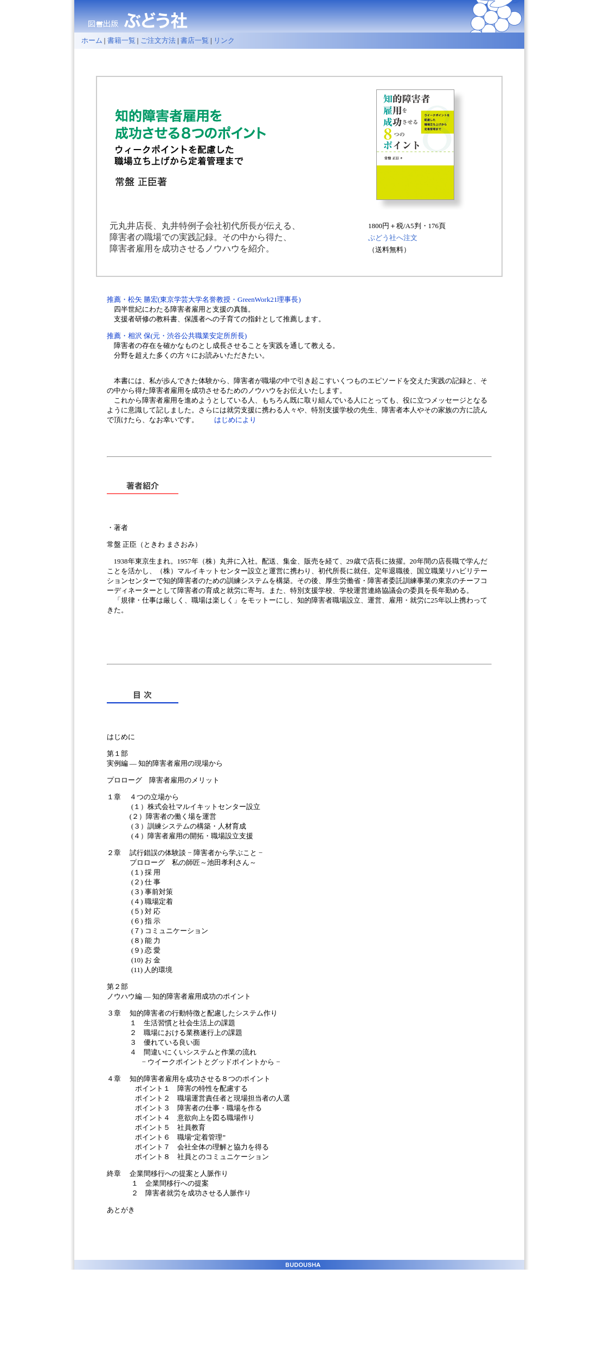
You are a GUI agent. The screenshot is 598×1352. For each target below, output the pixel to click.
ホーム (88, 40)
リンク (224, 40)
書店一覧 (195, 40)
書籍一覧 (121, 40)
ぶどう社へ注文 (392, 238)
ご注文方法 (158, 40)
